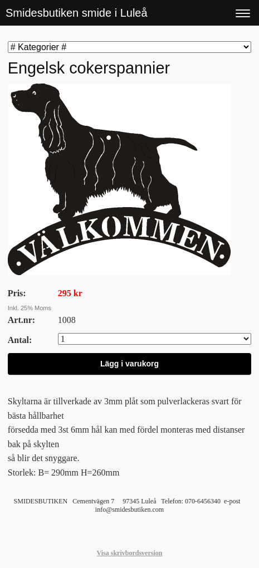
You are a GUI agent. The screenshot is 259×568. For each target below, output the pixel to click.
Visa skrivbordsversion (130, 553)
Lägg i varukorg (129, 363)
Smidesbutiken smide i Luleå (77, 13)
